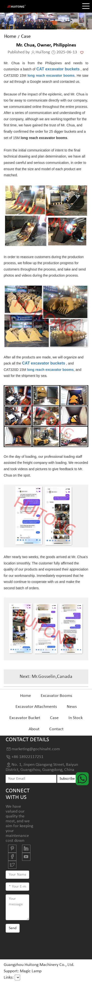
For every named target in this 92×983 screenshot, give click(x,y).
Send (12, 928)
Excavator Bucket (24, 718)
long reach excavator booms (51, 75)
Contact (56, 729)
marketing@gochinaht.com (36, 749)
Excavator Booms (56, 695)
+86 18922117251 (27, 757)
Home (10, 36)
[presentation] (43, 945)
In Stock (75, 718)
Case (26, 36)
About (34, 729)
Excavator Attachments (36, 706)
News (72, 706)
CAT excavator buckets (57, 69)
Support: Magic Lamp (22, 971)
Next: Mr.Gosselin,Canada (46, 676)
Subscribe (67, 779)
